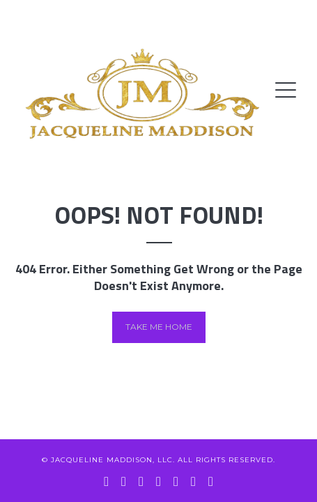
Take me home (158, 326)
